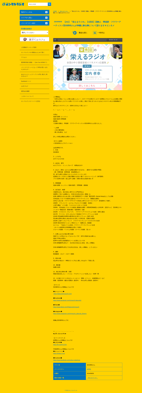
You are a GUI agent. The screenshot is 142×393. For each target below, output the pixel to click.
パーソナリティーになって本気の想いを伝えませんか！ (34, 68)
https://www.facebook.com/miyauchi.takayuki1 (67, 300)
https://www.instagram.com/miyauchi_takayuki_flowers (70, 313)
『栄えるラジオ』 (64, 11)
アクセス (24, 57)
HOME (55, 11)
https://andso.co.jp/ (59, 353)
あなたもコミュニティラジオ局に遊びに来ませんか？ (34, 75)
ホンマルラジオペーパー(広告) (30, 101)
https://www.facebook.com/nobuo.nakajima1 (66, 360)
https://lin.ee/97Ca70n (60, 344)
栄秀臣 (89, 369)
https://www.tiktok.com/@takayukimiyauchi (66, 307)
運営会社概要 (25, 91)
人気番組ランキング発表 (28, 47)
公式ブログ (24, 86)
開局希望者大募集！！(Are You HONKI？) (34, 62)
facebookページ (26, 81)
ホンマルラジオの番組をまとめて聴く (33, 52)
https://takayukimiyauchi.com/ (62, 294)
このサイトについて (27, 96)
